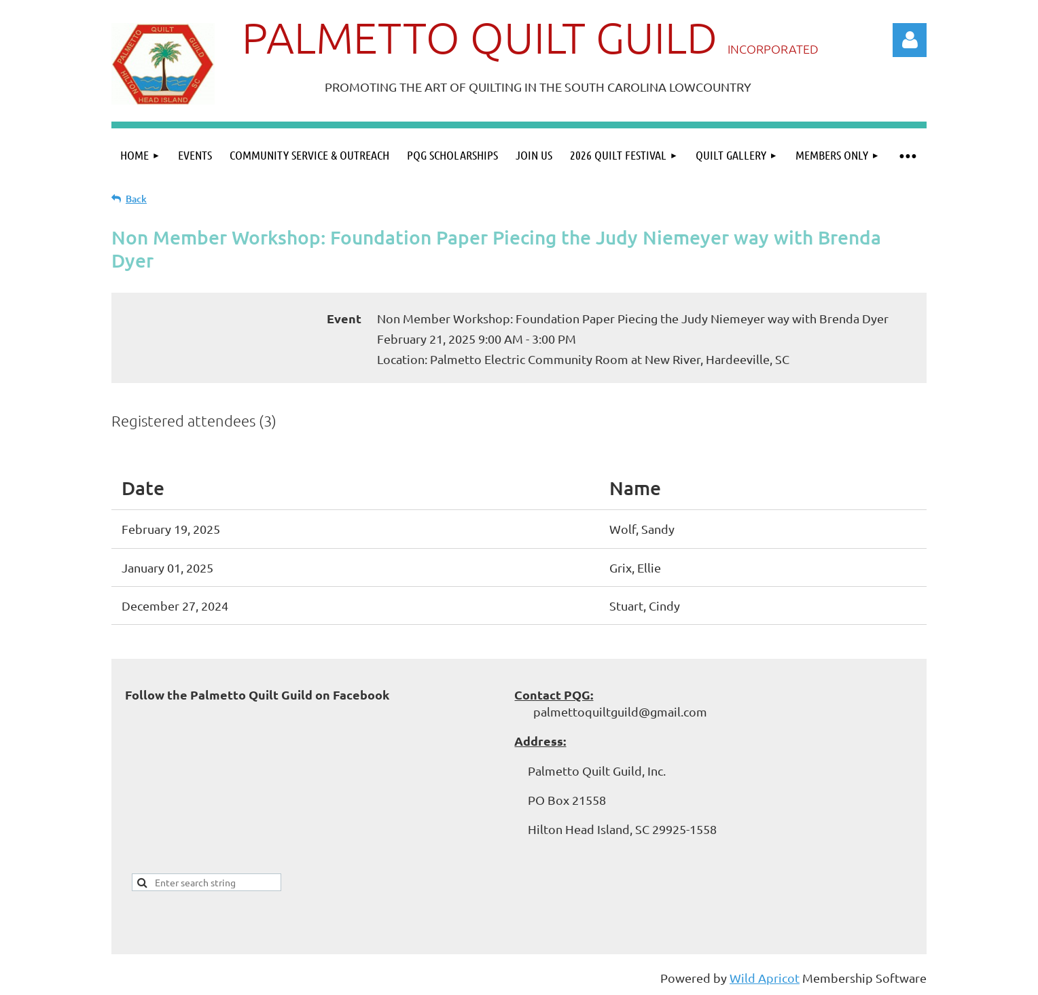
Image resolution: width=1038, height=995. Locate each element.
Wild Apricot (765, 978)
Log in (910, 40)
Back (136, 198)
